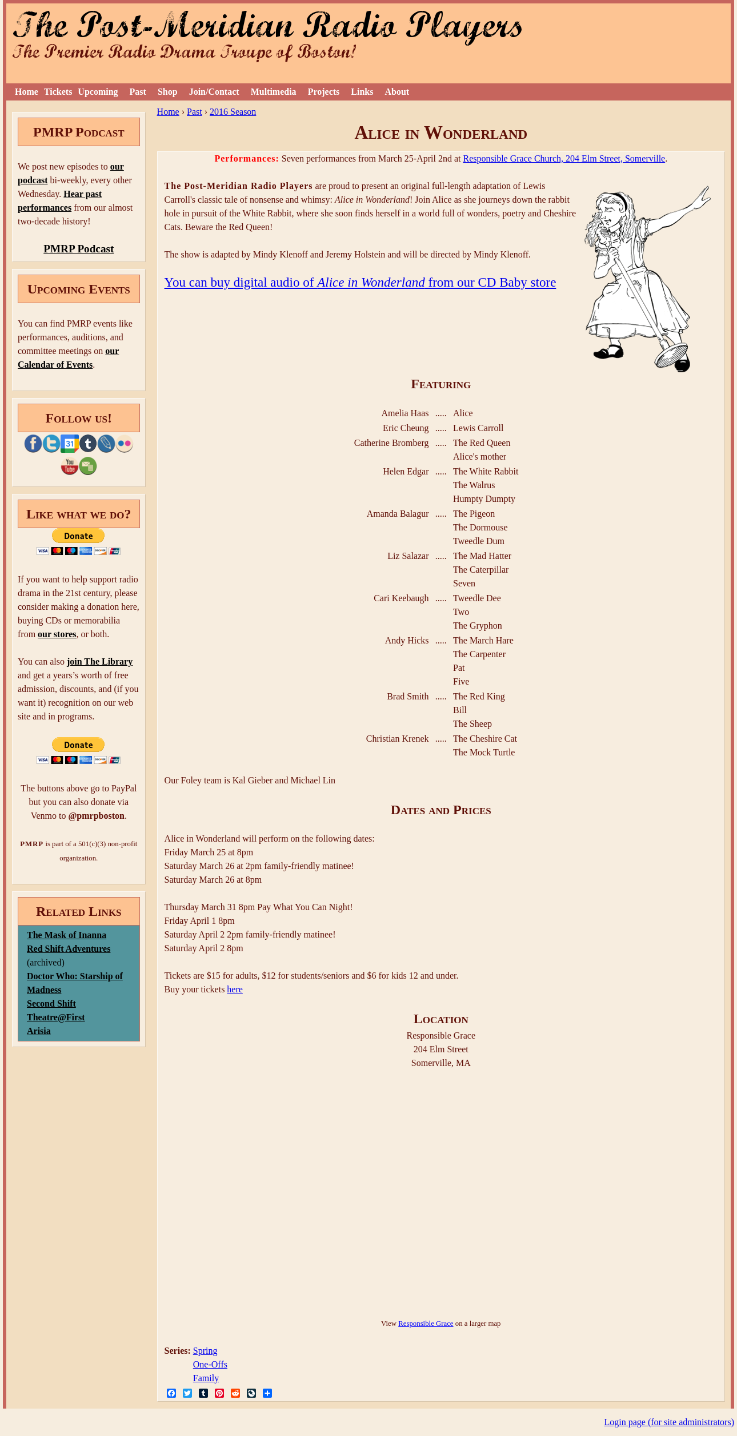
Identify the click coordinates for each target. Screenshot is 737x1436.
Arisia (39, 1031)
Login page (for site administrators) (669, 1422)
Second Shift (51, 1003)
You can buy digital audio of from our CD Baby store (360, 282)
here (235, 989)
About (396, 91)
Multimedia (274, 91)
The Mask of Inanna (66, 935)
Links (362, 91)
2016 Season (233, 111)
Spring (205, 1350)
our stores (57, 634)
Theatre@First (56, 1017)
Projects (324, 91)
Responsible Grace (425, 1324)
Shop (168, 91)
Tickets (58, 91)
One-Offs (210, 1364)
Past (138, 91)
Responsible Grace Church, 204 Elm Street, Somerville (564, 158)
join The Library (100, 661)
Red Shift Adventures (68, 949)
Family (206, 1378)
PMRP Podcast (78, 249)
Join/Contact (214, 91)
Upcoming (98, 91)
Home (26, 91)
